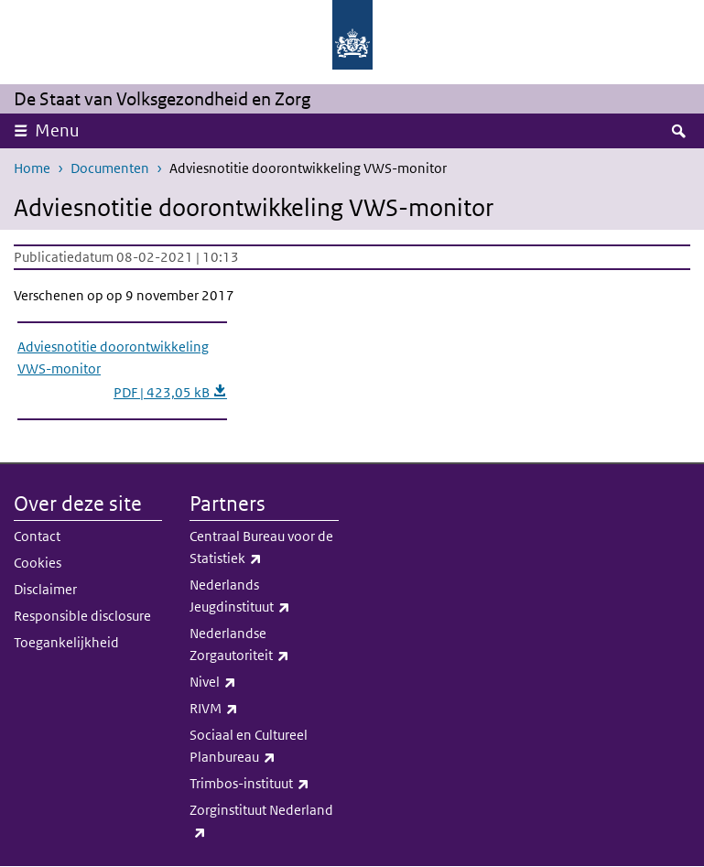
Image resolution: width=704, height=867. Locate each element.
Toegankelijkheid (66, 642)
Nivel (264, 682)
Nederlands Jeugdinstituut (264, 597)
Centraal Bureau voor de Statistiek (264, 548)
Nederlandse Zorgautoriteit (264, 645)
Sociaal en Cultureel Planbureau (264, 747)
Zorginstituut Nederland (264, 822)
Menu (57, 130)
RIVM (264, 709)
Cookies (37, 562)
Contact (37, 536)
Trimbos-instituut (264, 784)
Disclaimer (45, 589)
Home (32, 168)
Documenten (109, 168)
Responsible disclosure (82, 615)
